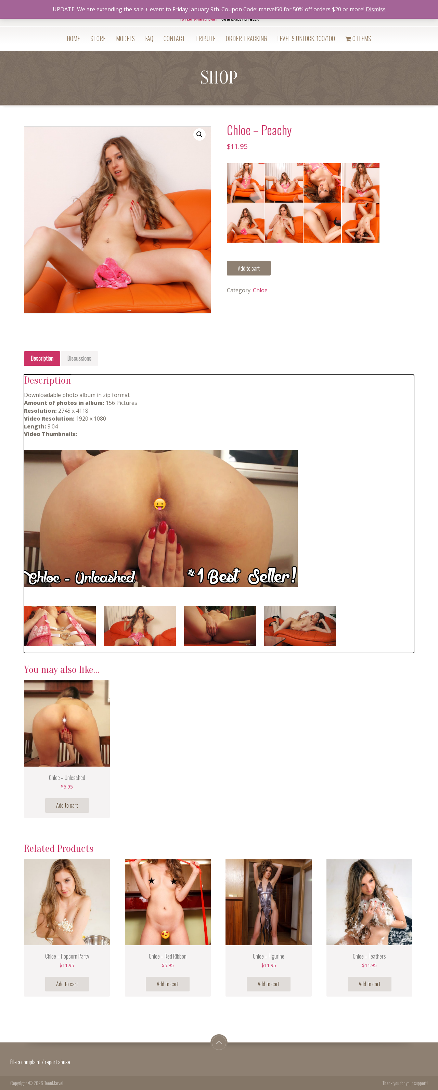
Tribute (205, 38)
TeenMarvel (53, 1083)
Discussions (79, 358)
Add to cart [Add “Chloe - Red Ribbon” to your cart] (168, 984)
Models (125, 38)
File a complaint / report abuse (40, 1062)
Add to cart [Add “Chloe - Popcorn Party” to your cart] (67, 984)
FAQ (149, 38)
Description (42, 358)
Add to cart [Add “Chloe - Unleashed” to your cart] (67, 805)
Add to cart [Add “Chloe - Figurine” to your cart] (269, 984)
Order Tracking (246, 38)
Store (98, 38)
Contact (174, 38)
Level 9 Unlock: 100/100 (306, 38)
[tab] (42, 358)
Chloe (260, 290)
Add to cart (249, 268)
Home (73, 38)
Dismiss (376, 9)
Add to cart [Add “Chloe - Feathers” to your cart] (370, 984)
